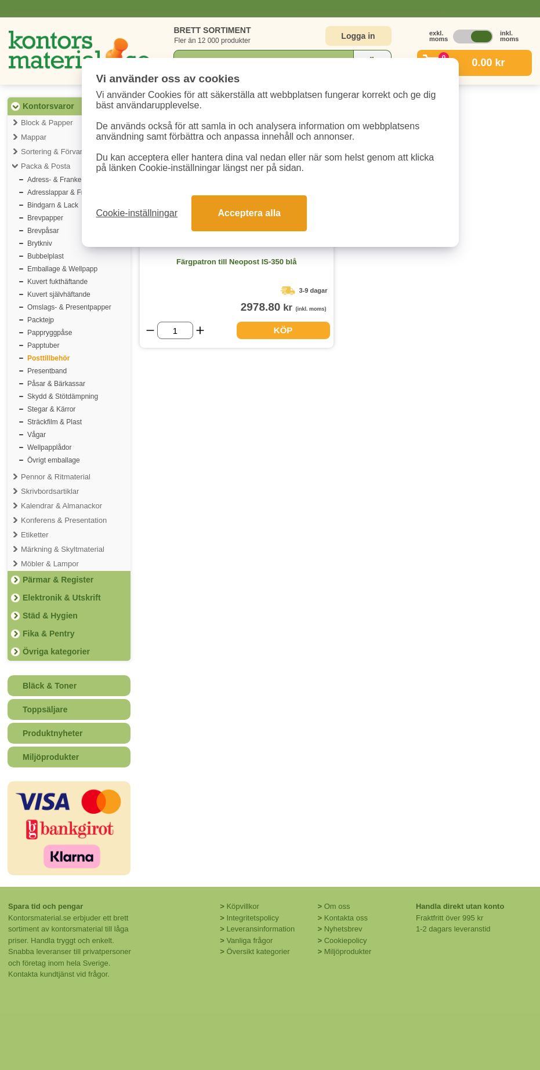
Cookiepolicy (345, 940)
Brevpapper (45, 218)
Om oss (337, 906)
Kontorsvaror (48, 106)
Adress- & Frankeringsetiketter (74, 180)
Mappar (33, 137)
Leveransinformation (260, 929)
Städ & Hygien (50, 615)
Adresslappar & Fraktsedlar (69, 192)
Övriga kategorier (56, 651)
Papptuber (43, 345)
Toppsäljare (45, 709)
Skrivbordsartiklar (50, 491)
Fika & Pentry (48, 633)
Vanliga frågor (249, 940)
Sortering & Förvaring (57, 151)
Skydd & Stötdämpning (62, 396)
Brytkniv (39, 243)
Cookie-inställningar (137, 213)
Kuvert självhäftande (58, 294)
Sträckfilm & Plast (54, 422)
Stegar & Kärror (51, 409)
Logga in (358, 36)
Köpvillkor (242, 906)
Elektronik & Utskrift (62, 597)
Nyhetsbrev (343, 929)
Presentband (47, 371)
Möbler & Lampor (50, 563)
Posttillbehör (48, 358)
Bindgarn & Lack (52, 205)
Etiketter (35, 534)
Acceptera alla (249, 213)
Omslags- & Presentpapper (69, 307)
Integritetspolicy (252, 917)
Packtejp (40, 320)
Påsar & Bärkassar (56, 384)
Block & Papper (47, 122)
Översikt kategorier (257, 951)
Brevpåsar (43, 231)
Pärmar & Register (58, 579)
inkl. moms (506, 36)
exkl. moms (435, 36)
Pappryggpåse (49, 333)
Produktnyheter (52, 733)
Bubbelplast (45, 256)
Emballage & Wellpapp (62, 269)
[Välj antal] (175, 330)
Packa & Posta (45, 166)
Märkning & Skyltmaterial (62, 549)
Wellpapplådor (49, 447)
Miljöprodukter (51, 757)
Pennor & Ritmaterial (55, 476)
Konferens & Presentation (64, 520)
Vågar (36, 435)
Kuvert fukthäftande (57, 282)
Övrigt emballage (53, 460)
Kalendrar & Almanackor (61, 505)
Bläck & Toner (50, 685)
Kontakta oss (346, 917)
